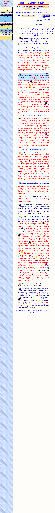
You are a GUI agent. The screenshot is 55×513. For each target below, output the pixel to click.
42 (52, 31)
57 (35, 35)
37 (40, 31)
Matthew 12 (19, 12)
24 (42, 30)
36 (37, 31)
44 (22, 33)
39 (45, 31)
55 (50, 33)
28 (52, 30)
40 (47, 31)
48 (32, 33)
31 (25, 31)
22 (37, 30)
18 (27, 30)
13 (50, 28)
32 (27, 31)
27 (50, 30)
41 (50, 31)
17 (25, 30)
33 (30, 31)
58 (37, 35)
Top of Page (33, 313)
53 (45, 33)
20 (32, 30)
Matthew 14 (47, 12)
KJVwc (39, 9)
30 (22, 31)
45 (25, 33)
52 (42, 33)
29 (20, 31)
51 (40, 33)
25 (45, 30)
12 (48, 28)
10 (43, 28)
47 (30, 33)
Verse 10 (19, 16)
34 (32, 31)
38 (42, 31)
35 (35, 31)
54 (47, 33)
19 (30, 30)
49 (35, 33)
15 (20, 30)
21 (35, 30)
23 (40, 30)
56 (52, 33)
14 (53, 28)
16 (22, 30)
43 (20, 33)
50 (37, 33)
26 (47, 30)
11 (45, 28)
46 (27, 33)
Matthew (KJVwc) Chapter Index (33, 12)
